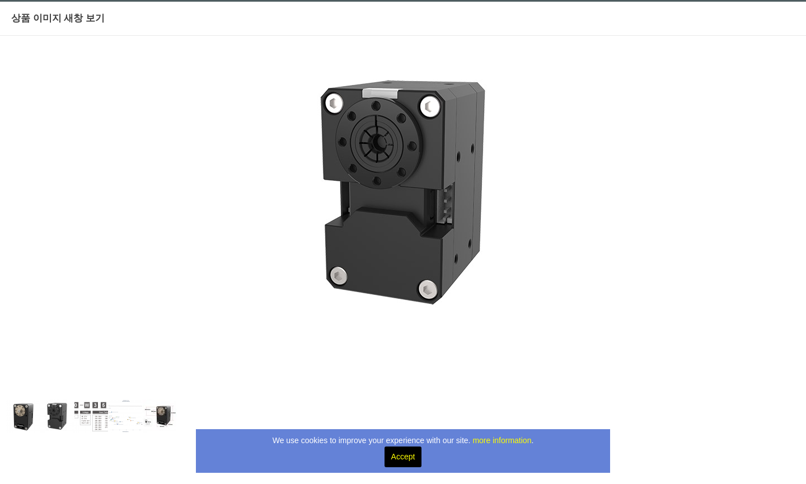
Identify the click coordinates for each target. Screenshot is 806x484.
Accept (403, 456)
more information (501, 440)
